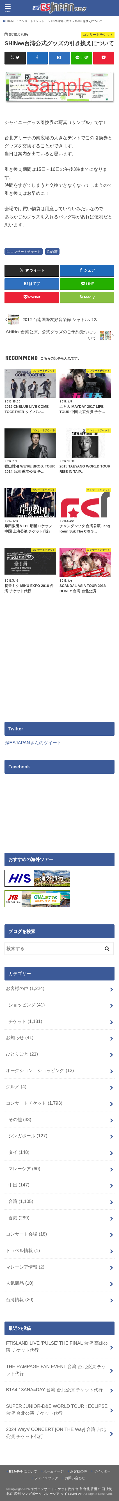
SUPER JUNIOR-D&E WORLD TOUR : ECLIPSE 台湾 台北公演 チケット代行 (56, 1410)
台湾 (54, 252)
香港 (18, 1217)
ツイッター (102, 1471)
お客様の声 (25, 988)
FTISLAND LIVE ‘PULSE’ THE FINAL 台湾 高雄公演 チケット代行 (56, 1347)
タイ (18, 1152)
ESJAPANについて (23, 1471)
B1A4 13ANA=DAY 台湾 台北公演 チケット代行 (54, 1389)
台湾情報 (19, 1299)
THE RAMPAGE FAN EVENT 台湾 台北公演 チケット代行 (56, 1370)
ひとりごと (22, 1053)
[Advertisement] (51, 667)
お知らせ (19, 1037)
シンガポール (27, 1135)
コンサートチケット (25, 252)
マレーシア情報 (25, 1266)
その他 (19, 1119)
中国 (18, 1184)
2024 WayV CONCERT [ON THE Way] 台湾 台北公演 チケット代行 (56, 1433)
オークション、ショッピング (40, 1070)
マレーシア (24, 1168)
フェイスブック (46, 1478)
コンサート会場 (26, 1233)
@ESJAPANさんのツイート (32, 742)
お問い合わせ (75, 1478)
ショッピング (26, 1004)
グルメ (16, 1086)
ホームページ (54, 1471)
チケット (25, 1021)
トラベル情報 (23, 1250)
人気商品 (19, 1283)
